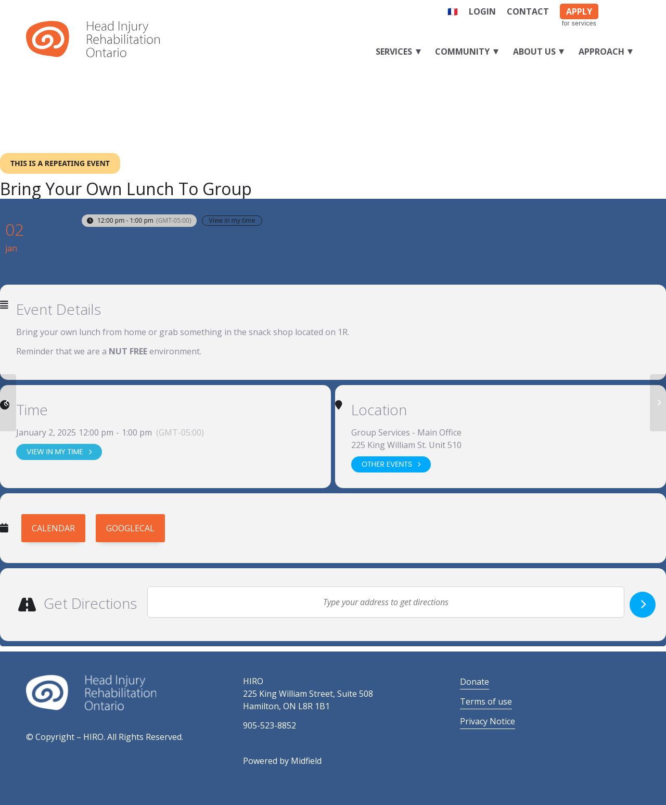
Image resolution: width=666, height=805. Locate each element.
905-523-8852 (269, 725)
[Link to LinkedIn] (632, 9)
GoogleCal (130, 528)
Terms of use (486, 701)
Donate (474, 681)
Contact (528, 11)
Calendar (53, 528)
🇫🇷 (452, 11)
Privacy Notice (487, 721)
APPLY (579, 11)
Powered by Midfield (282, 760)
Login (482, 11)
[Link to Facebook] (616, 9)
